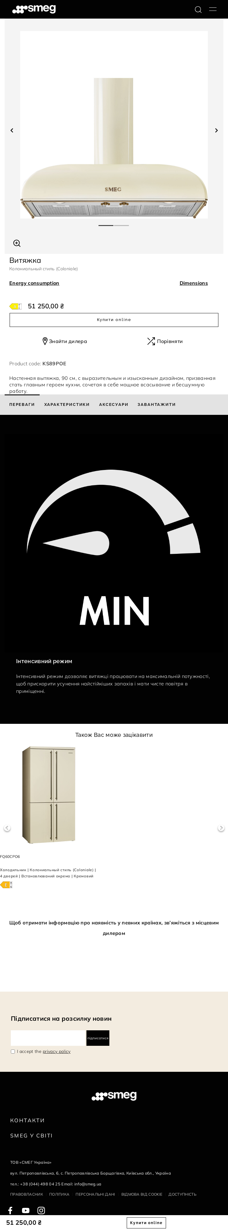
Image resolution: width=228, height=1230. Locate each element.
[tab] (22, 404)
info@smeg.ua (88, 1183)
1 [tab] (106, 223)
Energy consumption (34, 283)
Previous (7, 828)
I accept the (44, 1051)
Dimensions (194, 283)
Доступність (182, 1194)
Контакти (27, 1120)
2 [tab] (122, 223)
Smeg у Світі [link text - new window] (31, 1135)
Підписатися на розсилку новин (61, 1018)
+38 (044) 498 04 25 (40, 1183)
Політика (59, 1194)
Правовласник (26, 1194)
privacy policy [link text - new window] (56, 1051)
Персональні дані (95, 1194)
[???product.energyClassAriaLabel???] (15, 306)
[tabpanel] (114, 125)
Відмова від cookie (142, 1194)
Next (221, 828)
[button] (16, 242)
